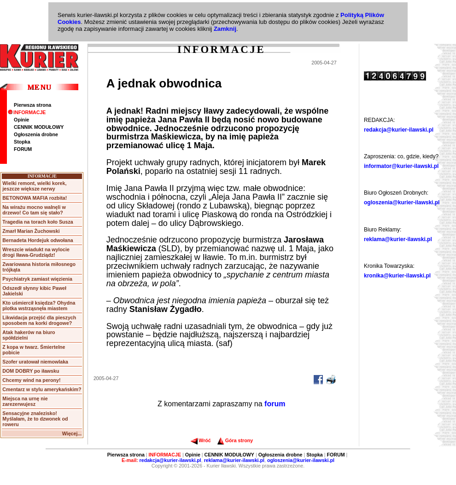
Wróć (200, 440)
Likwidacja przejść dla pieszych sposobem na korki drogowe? (39, 320)
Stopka (22, 141)
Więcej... (72, 433)
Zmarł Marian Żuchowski (30, 231)
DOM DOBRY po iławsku (30, 371)
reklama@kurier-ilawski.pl (398, 239)
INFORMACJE (27, 112)
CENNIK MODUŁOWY (39, 127)
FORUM (23, 149)
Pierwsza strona (32, 105)
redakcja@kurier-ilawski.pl (398, 130)
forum (274, 404)
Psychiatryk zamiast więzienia (37, 279)
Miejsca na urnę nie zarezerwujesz (24, 401)
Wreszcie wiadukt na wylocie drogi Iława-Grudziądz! (36, 252)
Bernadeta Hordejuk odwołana (37, 240)
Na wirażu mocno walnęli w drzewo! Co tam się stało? (33, 209)
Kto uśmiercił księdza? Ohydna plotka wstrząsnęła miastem (38, 305)
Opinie (21, 119)
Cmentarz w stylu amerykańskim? (41, 389)
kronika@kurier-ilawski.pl (397, 275)
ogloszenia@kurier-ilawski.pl (401, 202)
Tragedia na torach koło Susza (37, 222)
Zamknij (225, 28)
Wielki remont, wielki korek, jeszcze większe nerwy (34, 185)
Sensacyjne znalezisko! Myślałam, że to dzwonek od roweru (35, 418)
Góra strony (235, 440)
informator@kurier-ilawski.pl (401, 166)
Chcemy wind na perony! (31, 380)
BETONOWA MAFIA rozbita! (34, 198)
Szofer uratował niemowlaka (35, 361)
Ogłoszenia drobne (36, 134)
